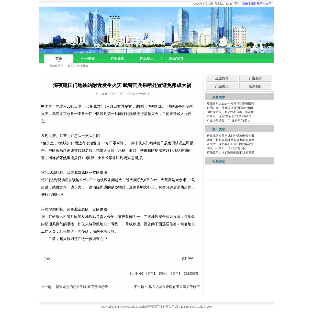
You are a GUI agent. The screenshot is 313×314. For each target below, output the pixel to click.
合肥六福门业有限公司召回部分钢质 (230, 108)
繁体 (163, 273)
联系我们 (176, 59)
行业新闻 (117, 59)
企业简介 (88, 59)
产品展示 (147, 59)
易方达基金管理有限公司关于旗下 (174, 287)
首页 (58, 59)
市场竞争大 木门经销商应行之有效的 (231, 152)
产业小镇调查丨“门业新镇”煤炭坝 (229, 120)
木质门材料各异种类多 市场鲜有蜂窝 (231, 140)
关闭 (176, 273)
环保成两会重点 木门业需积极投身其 (231, 136)
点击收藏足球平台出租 (256, 3)
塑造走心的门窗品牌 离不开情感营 (82, 287)
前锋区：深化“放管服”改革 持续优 (229, 116)
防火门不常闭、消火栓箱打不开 (227, 148)
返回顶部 (191, 273)
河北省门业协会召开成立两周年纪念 (230, 144)
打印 (151, 273)
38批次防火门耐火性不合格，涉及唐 (230, 112)
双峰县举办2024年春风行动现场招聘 (230, 103)
